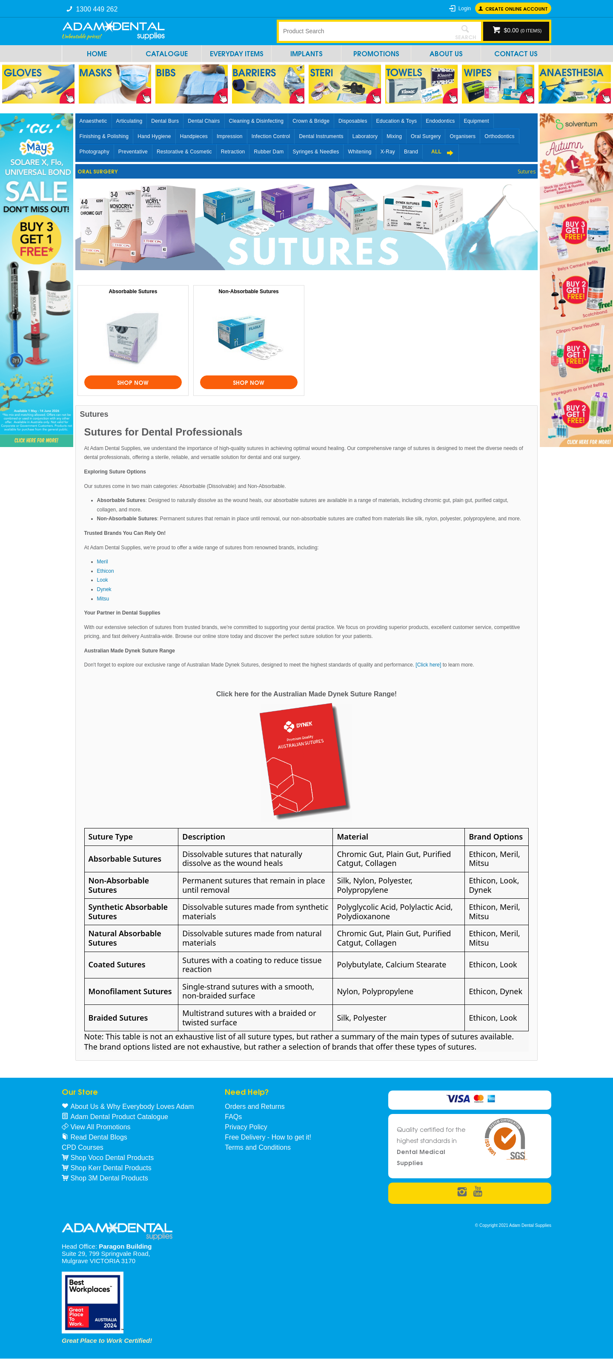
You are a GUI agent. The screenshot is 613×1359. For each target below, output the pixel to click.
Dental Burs (165, 121)
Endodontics (440, 121)
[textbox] (364, 31)
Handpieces (194, 136)
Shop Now (133, 382)
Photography (94, 152)
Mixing (394, 136)
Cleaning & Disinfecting (256, 121)
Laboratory (365, 136)
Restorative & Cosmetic (184, 152)
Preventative (133, 152)
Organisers (463, 136)
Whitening (359, 152)
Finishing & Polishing (104, 136)
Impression (230, 136)
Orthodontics (499, 136)
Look (102, 580)
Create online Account (516, 8)
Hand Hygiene (154, 136)
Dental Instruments (321, 136)
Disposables (352, 121)
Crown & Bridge (310, 121)
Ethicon (105, 571)
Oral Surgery (426, 136)
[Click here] (428, 665)
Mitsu (103, 599)
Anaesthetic (93, 121)
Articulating (129, 121)
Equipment (476, 121)
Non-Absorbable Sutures (248, 291)
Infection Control (271, 136)
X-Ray (388, 152)
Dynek (104, 589)
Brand (411, 152)
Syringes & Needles (315, 152)
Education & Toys (396, 121)
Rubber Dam (269, 152)
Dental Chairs (204, 121)
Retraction (233, 152)
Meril (102, 562)
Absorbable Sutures (133, 291)
